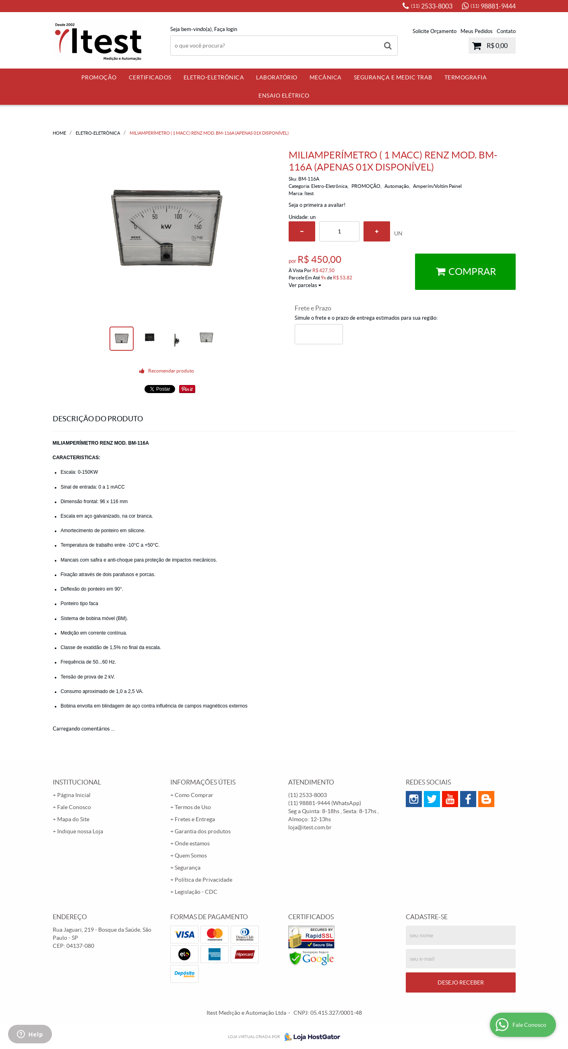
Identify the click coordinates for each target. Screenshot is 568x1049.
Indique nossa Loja (80, 831)
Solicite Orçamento (434, 31)
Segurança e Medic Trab (393, 77)
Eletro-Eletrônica (214, 77)
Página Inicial (74, 795)
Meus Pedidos (477, 31)
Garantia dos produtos (203, 831)
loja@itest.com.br (310, 827)
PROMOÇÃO (99, 77)
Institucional (77, 782)
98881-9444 (493, 6)
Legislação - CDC (196, 892)
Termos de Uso (193, 807)
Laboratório (276, 77)
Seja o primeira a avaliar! (317, 205)
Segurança (187, 867)
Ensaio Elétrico (284, 95)
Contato (506, 31)
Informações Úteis (202, 782)
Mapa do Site (73, 819)
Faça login (225, 29)
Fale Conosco (74, 807)
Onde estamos (192, 843)
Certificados (150, 77)
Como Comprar (194, 795)
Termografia (465, 77)
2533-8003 (431, 6)
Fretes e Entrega (195, 819)
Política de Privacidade (203, 879)
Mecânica (326, 77)
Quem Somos (191, 855)
